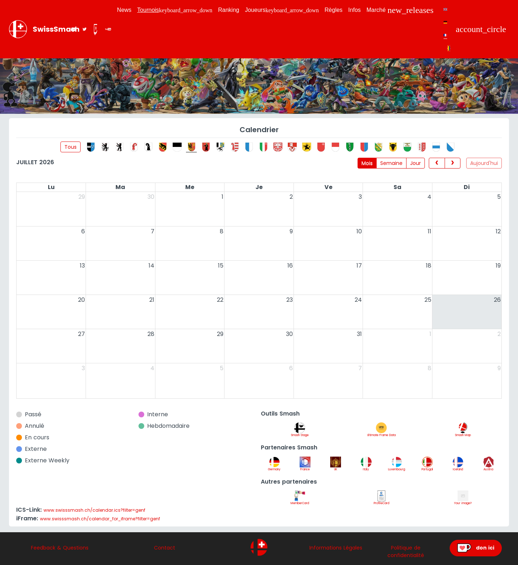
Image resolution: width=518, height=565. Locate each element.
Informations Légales (335, 547)
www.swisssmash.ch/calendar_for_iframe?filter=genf (100, 519)
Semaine (391, 163)
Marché (400, 10)
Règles (333, 10)
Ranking (228, 10)
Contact (164, 547)
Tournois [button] (174, 10)
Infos (354, 10)
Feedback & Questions (59, 547)
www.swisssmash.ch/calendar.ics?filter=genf (94, 510)
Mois (367, 163)
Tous (70, 147)
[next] (452, 163)
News (124, 10)
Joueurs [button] (282, 10)
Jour (415, 163)
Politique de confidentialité (405, 551)
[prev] (437, 163)
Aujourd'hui (484, 163)
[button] (481, 29)
